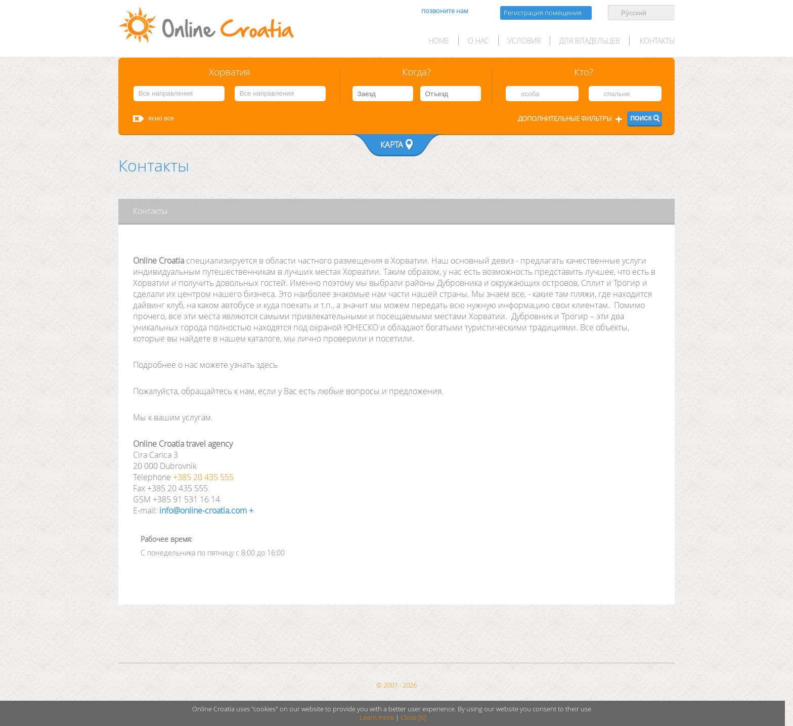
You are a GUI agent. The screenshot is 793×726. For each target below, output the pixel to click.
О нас (478, 41)
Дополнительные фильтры (565, 118)
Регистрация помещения (543, 13)
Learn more (377, 717)
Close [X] (413, 717)
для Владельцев (589, 41)
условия (524, 41)
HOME (438, 41)
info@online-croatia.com (202, 510)
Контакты (657, 41)
